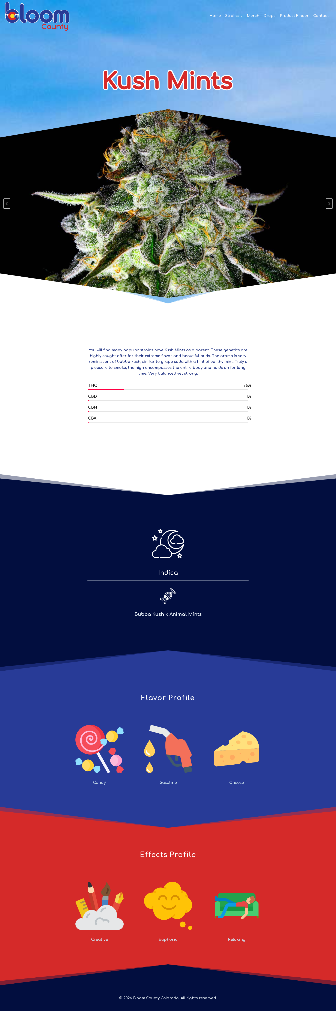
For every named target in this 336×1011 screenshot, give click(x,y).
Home (215, 16)
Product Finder (294, 16)
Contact (321, 16)
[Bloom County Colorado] (37, 15)
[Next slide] (329, 203)
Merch (253, 16)
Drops (270, 16)
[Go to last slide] (6, 203)
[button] (241, 15)
